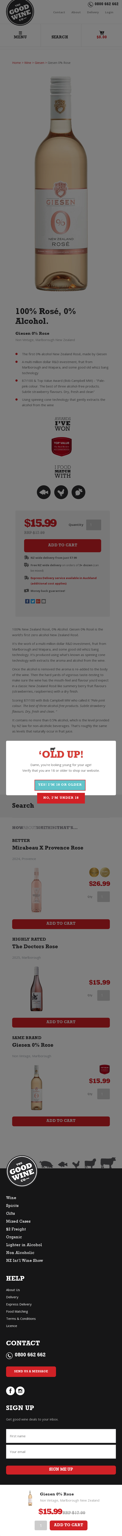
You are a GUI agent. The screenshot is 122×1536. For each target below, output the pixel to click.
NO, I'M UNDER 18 (61, 798)
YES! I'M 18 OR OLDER (60, 785)
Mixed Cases (18, 1222)
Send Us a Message (31, 1371)
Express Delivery (19, 1304)
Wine (11, 1198)
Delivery (12, 1297)
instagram (20, 1390)
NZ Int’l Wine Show (24, 1261)
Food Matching (17, 1311)
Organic (14, 1238)
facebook (10, 1390)
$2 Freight (16, 1230)
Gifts (10, 1214)
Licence (11, 1326)
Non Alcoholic (20, 1253)
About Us (13, 1290)
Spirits (12, 1206)
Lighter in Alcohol (24, 1245)
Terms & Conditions (21, 1318)
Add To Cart (68, 1526)
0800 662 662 (30, 1355)
